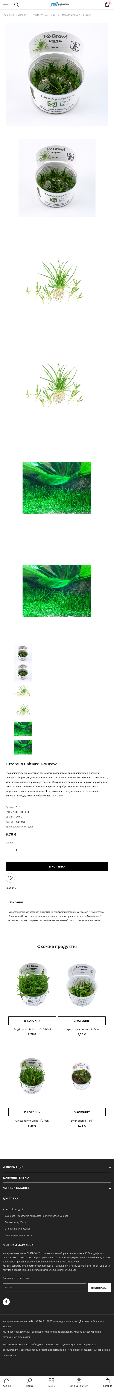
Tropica (17, 816)
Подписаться (101, 1288)
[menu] (5, 4)
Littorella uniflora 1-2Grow (75, 15)
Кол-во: (10, 842)
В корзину (57, 866)
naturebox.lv (10, 1365)
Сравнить (11, 888)
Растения (21, 15)
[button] (29, 1383)
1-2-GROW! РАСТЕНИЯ (43, 15)
